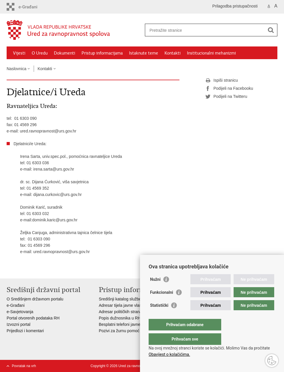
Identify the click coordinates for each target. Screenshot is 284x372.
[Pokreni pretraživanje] (271, 30)
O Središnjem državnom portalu (35, 299)
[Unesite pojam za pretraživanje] (205, 30)
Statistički (159, 317)
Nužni (155, 291)
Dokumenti (64, 53)
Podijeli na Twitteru (226, 96)
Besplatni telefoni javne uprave (126, 324)
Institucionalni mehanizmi (211, 53)
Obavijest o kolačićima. (169, 354)
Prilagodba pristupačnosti (235, 6)
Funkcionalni (161, 304)
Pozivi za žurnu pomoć (119, 330)
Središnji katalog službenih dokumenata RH (138, 299)
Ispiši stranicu (221, 80)
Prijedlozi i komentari (25, 330)
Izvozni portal (18, 324)
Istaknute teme (143, 53)
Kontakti (172, 53)
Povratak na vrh (24, 366)
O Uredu (40, 53)
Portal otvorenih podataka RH (34, 318)
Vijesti (19, 53)
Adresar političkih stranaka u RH (127, 311)
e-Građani (15, 305)
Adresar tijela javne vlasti (121, 305)
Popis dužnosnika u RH (120, 318)
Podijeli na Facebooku (229, 88)
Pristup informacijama (102, 53)
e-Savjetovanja (20, 311)
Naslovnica (16, 68)
